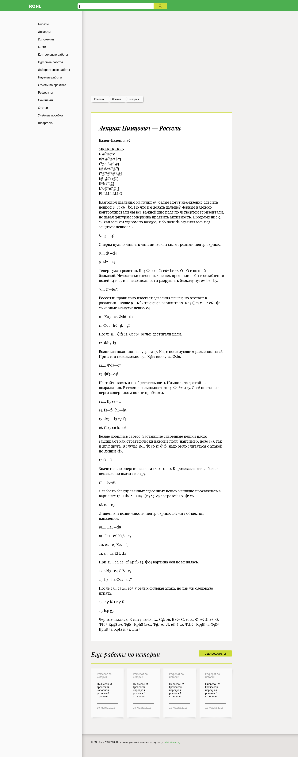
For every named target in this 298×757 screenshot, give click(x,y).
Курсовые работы (50, 62)
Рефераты (45, 92)
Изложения (46, 39)
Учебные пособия (50, 115)
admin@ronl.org (172, 742)
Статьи (43, 107)
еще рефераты (215, 653)
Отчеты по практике (52, 85)
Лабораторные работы (54, 69)
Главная (99, 99)
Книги (42, 47)
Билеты (43, 24)
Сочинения (46, 100)
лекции (116, 99)
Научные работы (50, 77)
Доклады (44, 31)
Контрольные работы (53, 54)
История (133, 99)
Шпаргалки (45, 123)
